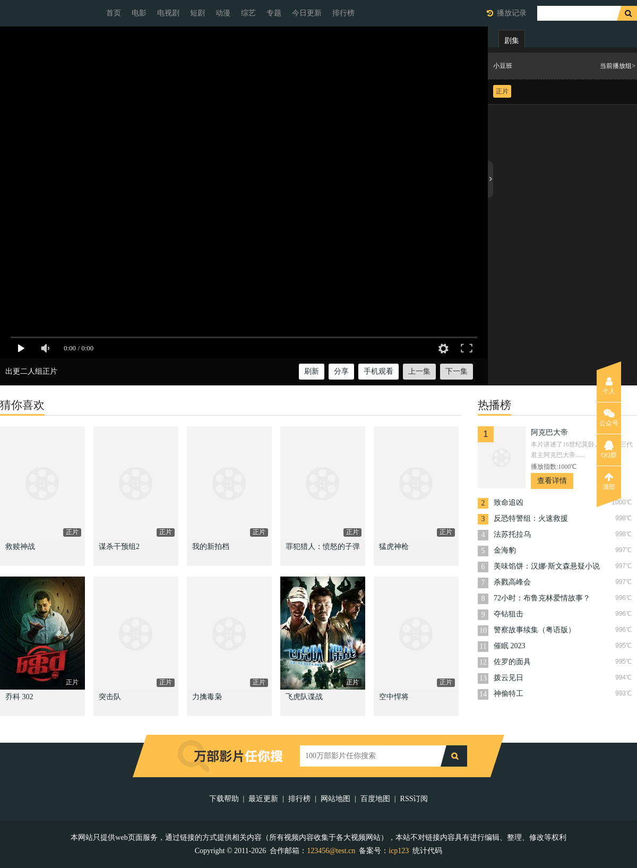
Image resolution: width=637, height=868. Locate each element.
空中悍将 (394, 697)
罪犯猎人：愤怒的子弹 (323, 547)
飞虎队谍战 (304, 697)
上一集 (419, 371)
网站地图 (335, 799)
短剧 (197, 13)
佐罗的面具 (512, 662)
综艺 (248, 13)
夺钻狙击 (508, 614)
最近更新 (263, 799)
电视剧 (168, 13)
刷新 (311, 371)
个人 (608, 386)
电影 (139, 13)
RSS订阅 (414, 799)
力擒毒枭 (207, 697)
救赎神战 (20, 547)
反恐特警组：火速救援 (531, 518)
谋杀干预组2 (119, 547)
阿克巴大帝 (549, 432)
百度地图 (375, 799)
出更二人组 (23, 371)
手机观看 (378, 371)
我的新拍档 (210, 547)
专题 (273, 13)
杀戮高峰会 (512, 582)
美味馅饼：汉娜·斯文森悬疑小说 (547, 566)
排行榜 (343, 13)
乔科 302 (19, 697)
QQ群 (608, 450)
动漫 (223, 13)
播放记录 (512, 13)
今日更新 (307, 13)
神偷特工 (508, 694)
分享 (341, 371)
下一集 (456, 371)
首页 (113, 13)
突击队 (110, 697)
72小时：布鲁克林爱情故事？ (542, 598)
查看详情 (552, 481)
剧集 (511, 41)
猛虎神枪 (394, 547)
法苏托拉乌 (512, 534)
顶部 (608, 481)
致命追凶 (508, 502)
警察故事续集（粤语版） (534, 630)
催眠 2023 (510, 646)
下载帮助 (224, 799)
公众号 (608, 418)
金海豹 (505, 550)
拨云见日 (508, 678)
